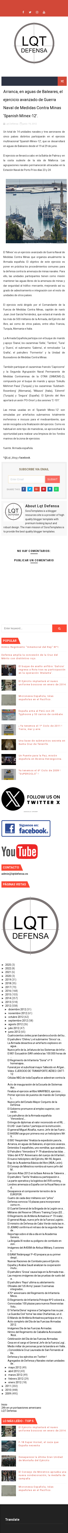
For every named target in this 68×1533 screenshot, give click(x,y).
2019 (8, 979)
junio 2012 (14, 1031)
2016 (8, 990)
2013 (8, 1002)
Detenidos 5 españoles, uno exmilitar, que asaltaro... (37, 1147)
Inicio (4, 1404)
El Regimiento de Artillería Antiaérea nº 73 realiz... (36, 1216)
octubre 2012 (16, 1016)
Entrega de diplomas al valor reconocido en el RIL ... (36, 1122)
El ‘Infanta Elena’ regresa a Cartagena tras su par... (36, 1310)
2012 (8, 1005)
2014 (8, 998)
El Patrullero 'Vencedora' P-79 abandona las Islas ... (36, 1151)
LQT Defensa (9, 1410)
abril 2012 (14, 1371)
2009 (8, 1393)
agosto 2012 (15, 1024)
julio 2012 (14, 1028)
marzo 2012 (15, 1374)
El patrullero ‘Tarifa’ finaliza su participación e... (34, 1176)
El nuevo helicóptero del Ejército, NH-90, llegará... (35, 1158)
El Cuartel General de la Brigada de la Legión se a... (36, 1208)
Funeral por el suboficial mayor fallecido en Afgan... (37, 1067)
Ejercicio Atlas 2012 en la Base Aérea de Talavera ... (37, 1173)
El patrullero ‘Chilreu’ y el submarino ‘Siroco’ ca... (35, 1039)
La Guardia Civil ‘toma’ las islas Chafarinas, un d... (35, 1314)
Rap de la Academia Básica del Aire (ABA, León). (35, 1162)
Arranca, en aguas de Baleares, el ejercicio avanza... (37, 1144)
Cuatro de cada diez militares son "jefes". (31, 1198)
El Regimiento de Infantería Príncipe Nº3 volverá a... (37, 1299)
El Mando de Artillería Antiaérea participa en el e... (36, 1317)
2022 (8, 968)
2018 (8, 983)
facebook (24, 457)
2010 (8, 1389)
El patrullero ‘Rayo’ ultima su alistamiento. (31, 1282)
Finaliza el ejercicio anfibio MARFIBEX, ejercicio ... (35, 1091)
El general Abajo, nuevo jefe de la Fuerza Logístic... (36, 1219)
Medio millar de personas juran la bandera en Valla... (37, 1346)
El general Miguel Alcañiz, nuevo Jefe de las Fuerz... (37, 1129)
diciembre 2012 (17, 1009)
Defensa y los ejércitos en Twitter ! (27, 1356)
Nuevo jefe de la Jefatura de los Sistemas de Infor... (37, 1049)
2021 (8, 972)
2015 (8, 994)
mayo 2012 (15, 1367)
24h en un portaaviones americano (21, 1407)
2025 (8, 964)
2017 (8, 987)
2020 (8, 975)
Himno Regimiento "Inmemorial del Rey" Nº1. (30, 647)
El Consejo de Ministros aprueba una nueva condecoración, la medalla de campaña (43, 1475)
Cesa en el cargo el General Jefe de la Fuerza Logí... (37, 1342)
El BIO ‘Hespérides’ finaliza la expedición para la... (35, 1140)
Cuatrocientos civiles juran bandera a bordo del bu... (37, 1035)
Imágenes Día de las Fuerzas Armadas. (30, 1328)
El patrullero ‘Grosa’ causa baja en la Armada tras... (36, 1271)
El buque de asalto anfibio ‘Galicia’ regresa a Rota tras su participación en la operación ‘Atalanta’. (42, 669)
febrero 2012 (16, 1378)
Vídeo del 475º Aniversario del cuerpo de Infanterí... (37, 1155)
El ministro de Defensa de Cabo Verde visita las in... (36, 1223)
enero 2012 (15, 1382)
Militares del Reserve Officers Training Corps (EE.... (36, 1212)
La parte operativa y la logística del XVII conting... (35, 1180)
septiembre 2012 (18, 1020)
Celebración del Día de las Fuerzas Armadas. (33, 1338)
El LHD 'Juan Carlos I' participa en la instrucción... (35, 1126)
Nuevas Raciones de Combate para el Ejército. (34, 1261)
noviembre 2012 (18, 1013)
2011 (8, 1386)
